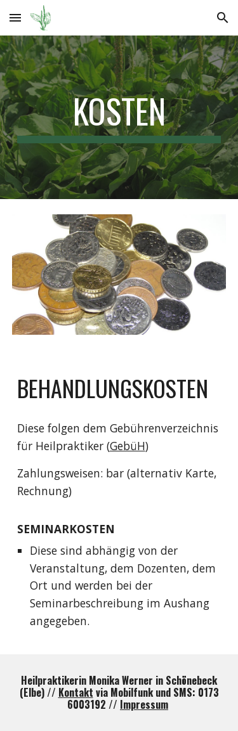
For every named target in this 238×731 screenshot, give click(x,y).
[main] (119, 117)
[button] (15, 17)
